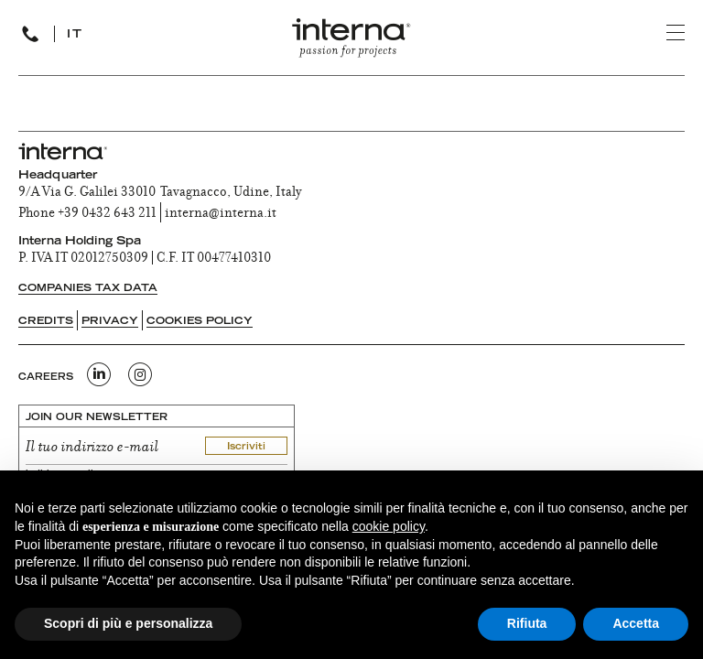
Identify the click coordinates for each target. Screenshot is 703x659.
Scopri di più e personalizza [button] (128, 623)
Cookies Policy (199, 322)
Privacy (109, 322)
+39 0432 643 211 (107, 214)
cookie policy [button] (388, 526)
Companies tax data (87, 289)
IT (75, 34)
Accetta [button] (635, 623)
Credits (45, 322)
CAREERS (45, 378)
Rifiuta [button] (527, 623)
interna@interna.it (220, 214)
